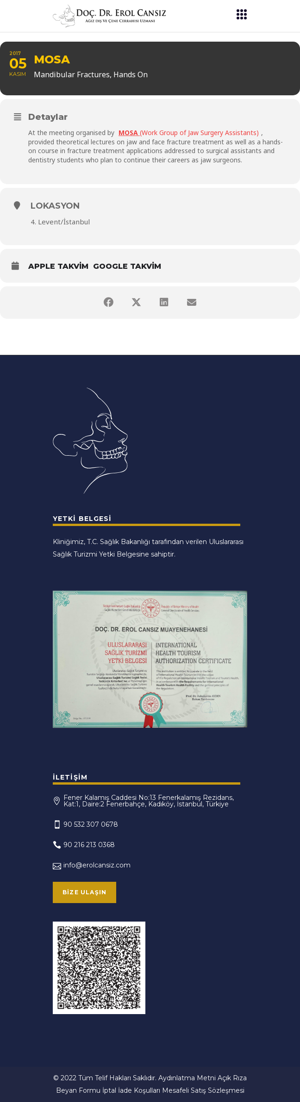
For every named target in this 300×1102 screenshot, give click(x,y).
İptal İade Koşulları (131, 1090)
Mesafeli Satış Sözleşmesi (203, 1090)
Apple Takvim (58, 266)
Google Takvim (127, 266)
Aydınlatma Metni (187, 1078)
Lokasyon (55, 206)
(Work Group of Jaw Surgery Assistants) (189, 132)
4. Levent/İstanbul (60, 221)
